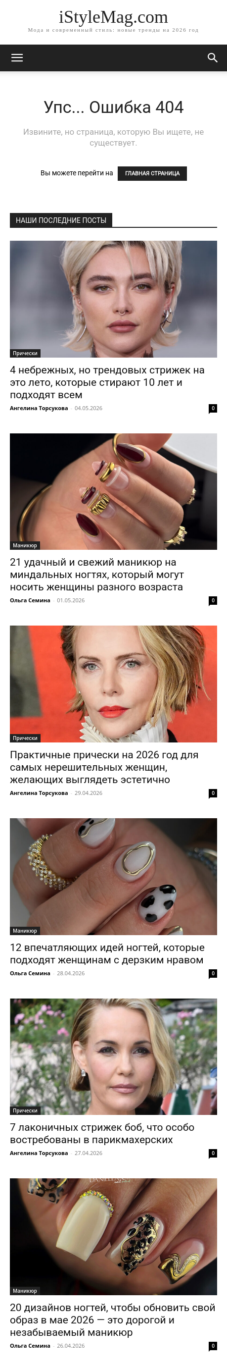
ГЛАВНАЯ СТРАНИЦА (152, 173)
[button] (213, 58)
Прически (25, 353)
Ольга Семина (30, 600)
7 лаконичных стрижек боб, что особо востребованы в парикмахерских (102, 1133)
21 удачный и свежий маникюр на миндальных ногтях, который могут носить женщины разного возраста (97, 574)
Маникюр (25, 545)
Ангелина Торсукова (39, 408)
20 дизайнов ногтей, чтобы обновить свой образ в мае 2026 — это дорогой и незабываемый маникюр (113, 1320)
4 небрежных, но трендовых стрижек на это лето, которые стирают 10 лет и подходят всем (107, 382)
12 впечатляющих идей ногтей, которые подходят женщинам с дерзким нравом (107, 954)
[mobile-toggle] (17, 58)
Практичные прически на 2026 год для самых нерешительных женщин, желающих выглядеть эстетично (104, 767)
